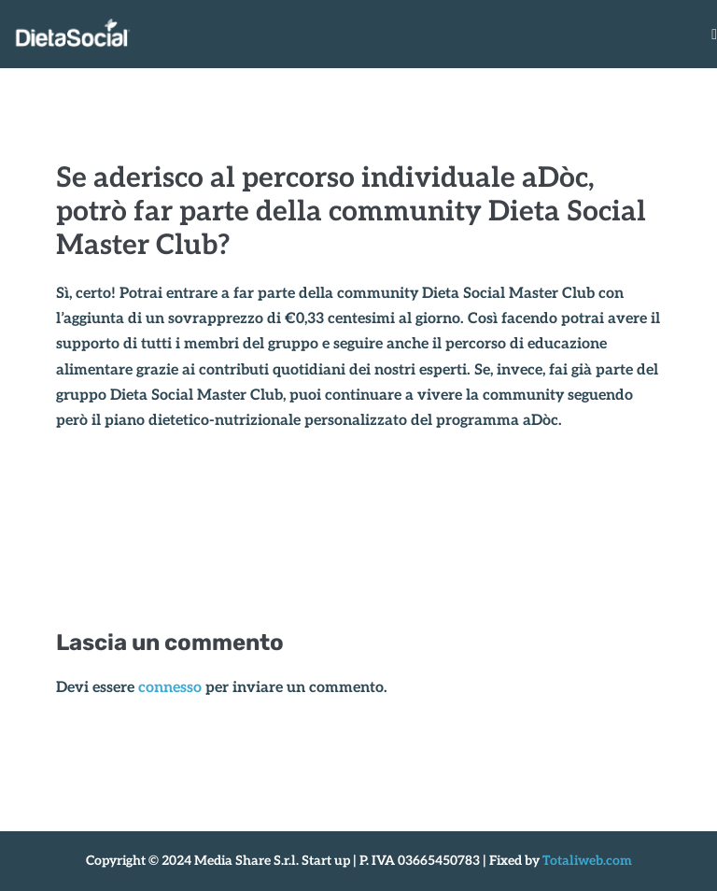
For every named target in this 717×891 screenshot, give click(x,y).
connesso (170, 688)
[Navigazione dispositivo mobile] (714, 34)
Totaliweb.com (587, 861)
